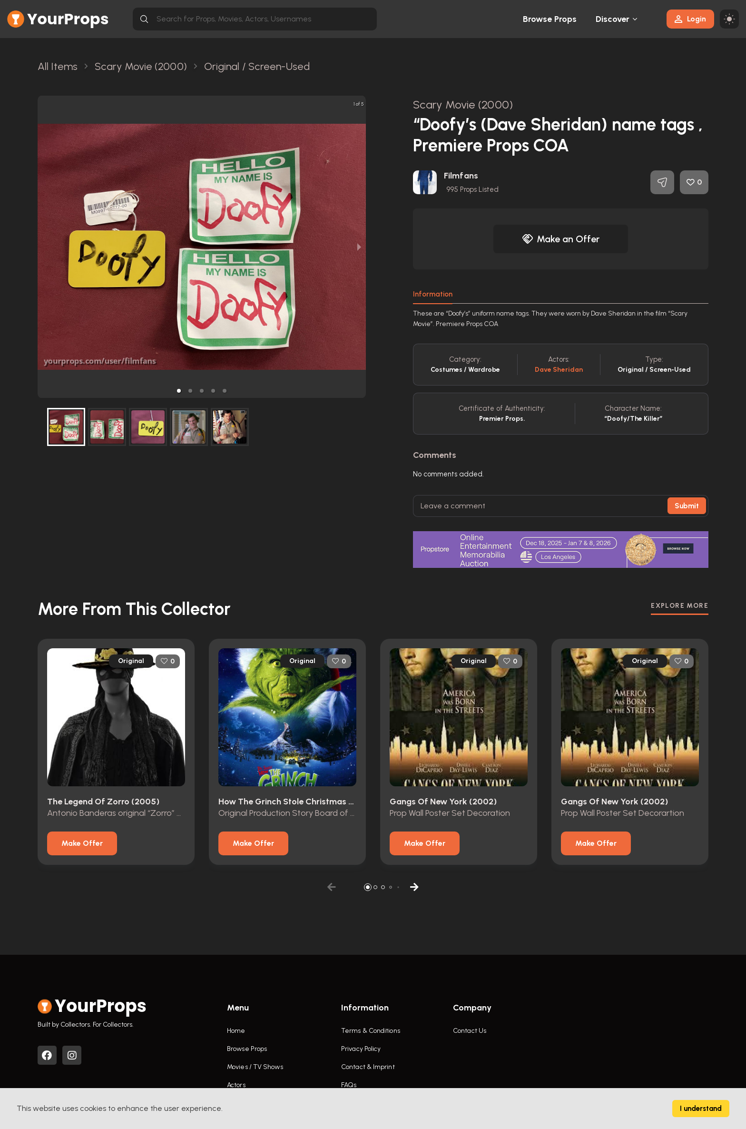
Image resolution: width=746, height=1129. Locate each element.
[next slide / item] (359, 246)
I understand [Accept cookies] (701, 1108)
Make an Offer (561, 239)
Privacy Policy (361, 1049)
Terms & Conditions (370, 1031)
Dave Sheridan (559, 370)
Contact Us (469, 1031)
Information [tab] (432, 294)
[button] (179, 391)
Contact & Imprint (368, 1067)
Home (236, 1031)
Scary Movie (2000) (463, 104)
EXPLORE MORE (679, 606)
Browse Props (550, 19)
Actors (236, 1085)
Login (690, 18)
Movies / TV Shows (255, 1067)
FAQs (348, 1085)
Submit (687, 506)
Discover (613, 19)
